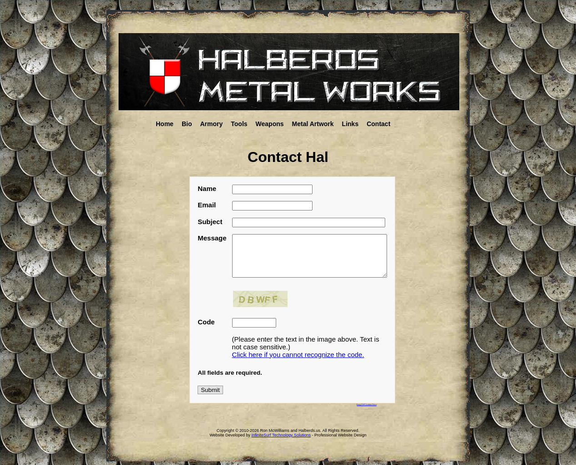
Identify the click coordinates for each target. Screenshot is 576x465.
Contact (378, 123)
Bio (187, 123)
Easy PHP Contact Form (367, 404)
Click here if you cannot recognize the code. (298, 358)
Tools (239, 123)
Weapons (270, 123)
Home (165, 123)
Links (350, 123)
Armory (211, 123)
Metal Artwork (313, 123)
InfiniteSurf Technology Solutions (281, 435)
